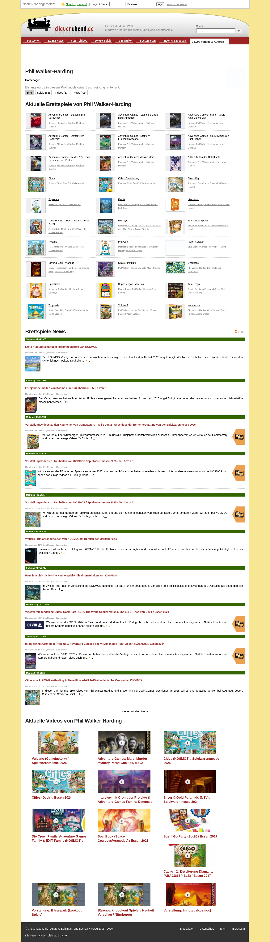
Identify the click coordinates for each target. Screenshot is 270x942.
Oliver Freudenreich (58, 268)
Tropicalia (42, 306)
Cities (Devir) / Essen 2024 (52, 797)
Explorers (42, 200)
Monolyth (112, 221)
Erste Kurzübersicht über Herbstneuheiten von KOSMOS (61, 346)
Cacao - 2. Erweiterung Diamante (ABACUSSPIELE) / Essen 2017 (188, 874)
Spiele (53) (43, 92)
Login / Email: (100, 4)
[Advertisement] (135, 56)
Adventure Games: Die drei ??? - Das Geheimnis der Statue (58, 160)
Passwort (132, 4)
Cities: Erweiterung (117, 179)
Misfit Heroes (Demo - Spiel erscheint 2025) (58, 223)
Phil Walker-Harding (66, 123)
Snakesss (182, 263)
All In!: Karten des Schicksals (193, 158)
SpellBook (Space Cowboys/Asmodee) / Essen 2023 (123, 838)
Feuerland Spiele (212, 289)
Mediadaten (187, 928)
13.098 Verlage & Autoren (208, 41)
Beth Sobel (123, 208)
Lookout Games (195, 204)
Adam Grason (133, 314)
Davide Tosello (142, 229)
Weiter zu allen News (135, 711)
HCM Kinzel (54, 247)
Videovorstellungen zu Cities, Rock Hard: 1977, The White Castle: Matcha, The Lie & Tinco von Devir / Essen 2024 (97, 611)
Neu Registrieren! (76, 4)
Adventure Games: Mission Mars (125, 158)
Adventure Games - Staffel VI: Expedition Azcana (123, 138)
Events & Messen (175, 40)
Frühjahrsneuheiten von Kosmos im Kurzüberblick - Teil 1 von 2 (65, 388)
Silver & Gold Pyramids (50, 263)
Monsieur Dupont (134, 250)
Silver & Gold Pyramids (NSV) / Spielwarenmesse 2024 (187, 800)
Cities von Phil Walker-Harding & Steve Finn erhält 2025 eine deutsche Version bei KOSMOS (83, 680)
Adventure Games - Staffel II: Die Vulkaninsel (55, 117)
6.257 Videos (79, 40)
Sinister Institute (116, 263)
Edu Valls (141, 268)
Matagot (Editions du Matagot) (132, 247)
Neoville (41, 242)
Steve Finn (62, 183)
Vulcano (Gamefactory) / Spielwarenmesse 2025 (50, 761)
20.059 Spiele (103, 40)
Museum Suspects (187, 221)
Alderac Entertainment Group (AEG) (65, 229)
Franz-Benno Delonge (128, 204)
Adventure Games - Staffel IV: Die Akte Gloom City (195, 117)
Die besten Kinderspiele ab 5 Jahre (46, 935)
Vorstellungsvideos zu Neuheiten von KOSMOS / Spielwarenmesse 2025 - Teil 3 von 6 (79, 502)
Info (29, 92)
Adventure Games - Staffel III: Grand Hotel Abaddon (127, 117)
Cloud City (182, 179)
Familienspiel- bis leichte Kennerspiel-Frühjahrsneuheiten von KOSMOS (71, 575)
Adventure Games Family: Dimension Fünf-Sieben (197, 138)
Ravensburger (55, 204)
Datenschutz (207, 928)
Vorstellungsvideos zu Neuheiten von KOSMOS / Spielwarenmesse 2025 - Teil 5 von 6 (79, 461)
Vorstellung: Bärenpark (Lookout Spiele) (57, 912)
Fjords (110, 200)
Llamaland (182, 200)
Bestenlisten (148, 40)
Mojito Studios (153, 268)
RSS (241, 331)
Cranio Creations (196, 289)
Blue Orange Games (207, 183)
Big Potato (212, 268)
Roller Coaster (185, 242)
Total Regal (183, 285)
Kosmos (52, 123)
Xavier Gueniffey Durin (59, 310)
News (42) (80, 92)
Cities (40, 179)
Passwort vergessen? (177, 4)
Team (223, 928)
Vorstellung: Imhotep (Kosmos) (187, 910)
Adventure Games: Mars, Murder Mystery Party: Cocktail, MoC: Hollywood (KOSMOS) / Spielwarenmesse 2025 (122, 761)
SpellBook (43, 285)
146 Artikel (125, 40)
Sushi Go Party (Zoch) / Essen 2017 (190, 836)
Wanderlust (183, 306)
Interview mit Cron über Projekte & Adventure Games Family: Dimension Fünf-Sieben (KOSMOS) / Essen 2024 (94, 643)
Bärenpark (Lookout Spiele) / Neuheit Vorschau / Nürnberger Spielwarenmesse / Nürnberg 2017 (126, 912)
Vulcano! (112, 306)
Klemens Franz (211, 204)
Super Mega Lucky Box (120, 285)
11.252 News (56, 40)
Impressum (238, 928)
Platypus (112, 242)
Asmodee (192, 162)
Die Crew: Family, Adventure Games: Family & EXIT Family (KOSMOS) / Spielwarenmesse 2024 (60, 838)
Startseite (33, 40)
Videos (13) (61, 92)
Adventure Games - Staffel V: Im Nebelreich (55, 138)
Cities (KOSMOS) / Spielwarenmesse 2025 (191, 761)
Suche (199, 26)
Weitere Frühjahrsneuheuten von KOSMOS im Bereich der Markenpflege (71, 538)
